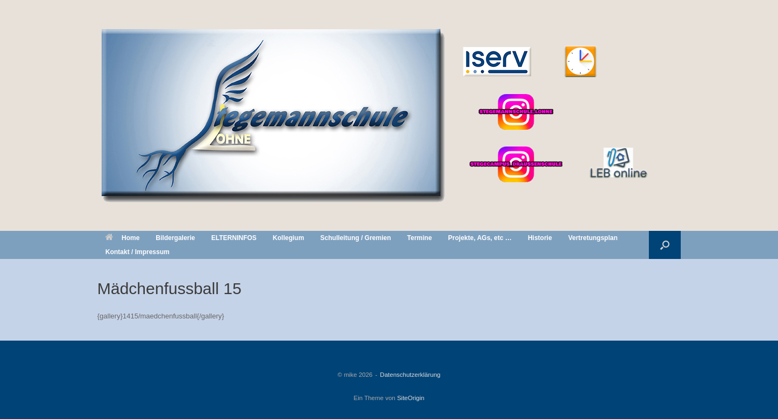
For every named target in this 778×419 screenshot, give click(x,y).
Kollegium (288, 238)
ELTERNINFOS (234, 238)
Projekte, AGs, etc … (480, 238)
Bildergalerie (175, 238)
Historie (540, 238)
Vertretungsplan (593, 238)
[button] (665, 245)
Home (122, 238)
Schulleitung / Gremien (355, 238)
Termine (419, 238)
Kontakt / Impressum (137, 252)
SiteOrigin (411, 398)
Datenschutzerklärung (410, 374)
